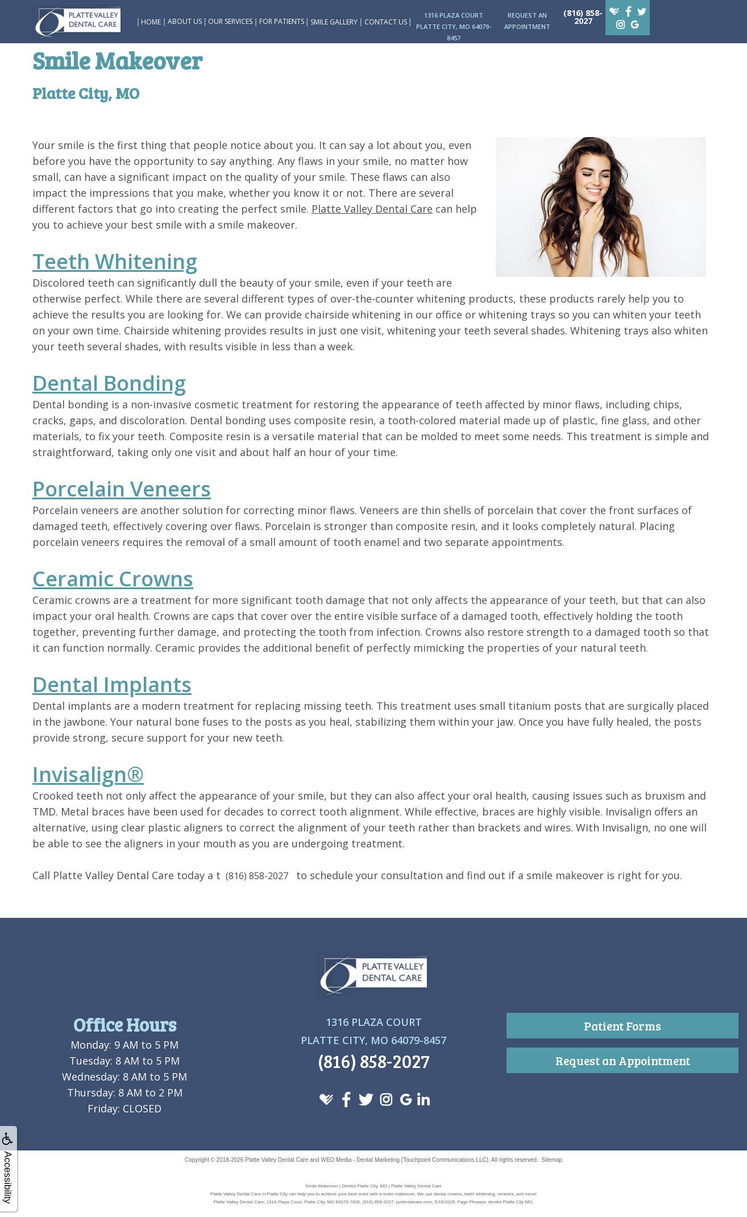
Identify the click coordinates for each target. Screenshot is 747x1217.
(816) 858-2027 (583, 16)
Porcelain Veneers (121, 489)
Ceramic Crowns (112, 579)
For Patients (281, 21)
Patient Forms (622, 1025)
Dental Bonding (109, 383)
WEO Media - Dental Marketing (360, 1160)
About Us (185, 21)
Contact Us (385, 22)
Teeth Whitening (114, 261)
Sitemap (551, 1160)
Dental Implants (112, 684)
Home (151, 22)
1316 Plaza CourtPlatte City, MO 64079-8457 (453, 26)
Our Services (230, 21)
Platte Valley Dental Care (372, 209)
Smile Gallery (334, 22)
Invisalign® (88, 774)
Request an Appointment (622, 1060)
